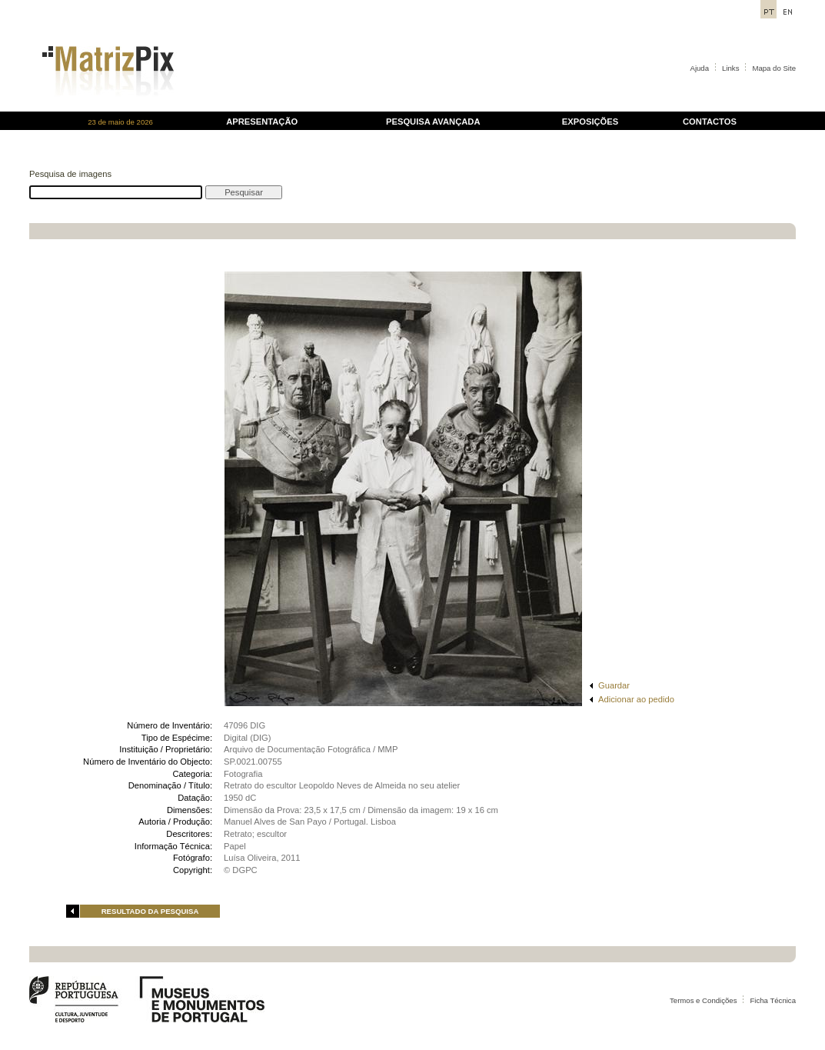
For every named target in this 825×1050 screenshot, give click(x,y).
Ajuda (700, 68)
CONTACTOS (710, 121)
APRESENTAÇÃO (262, 121)
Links (730, 68)
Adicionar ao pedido (636, 699)
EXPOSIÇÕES (590, 121)
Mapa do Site (774, 68)
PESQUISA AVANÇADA (433, 121)
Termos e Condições (703, 1000)
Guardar (614, 685)
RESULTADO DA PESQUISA (150, 911)
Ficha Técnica (773, 1000)
